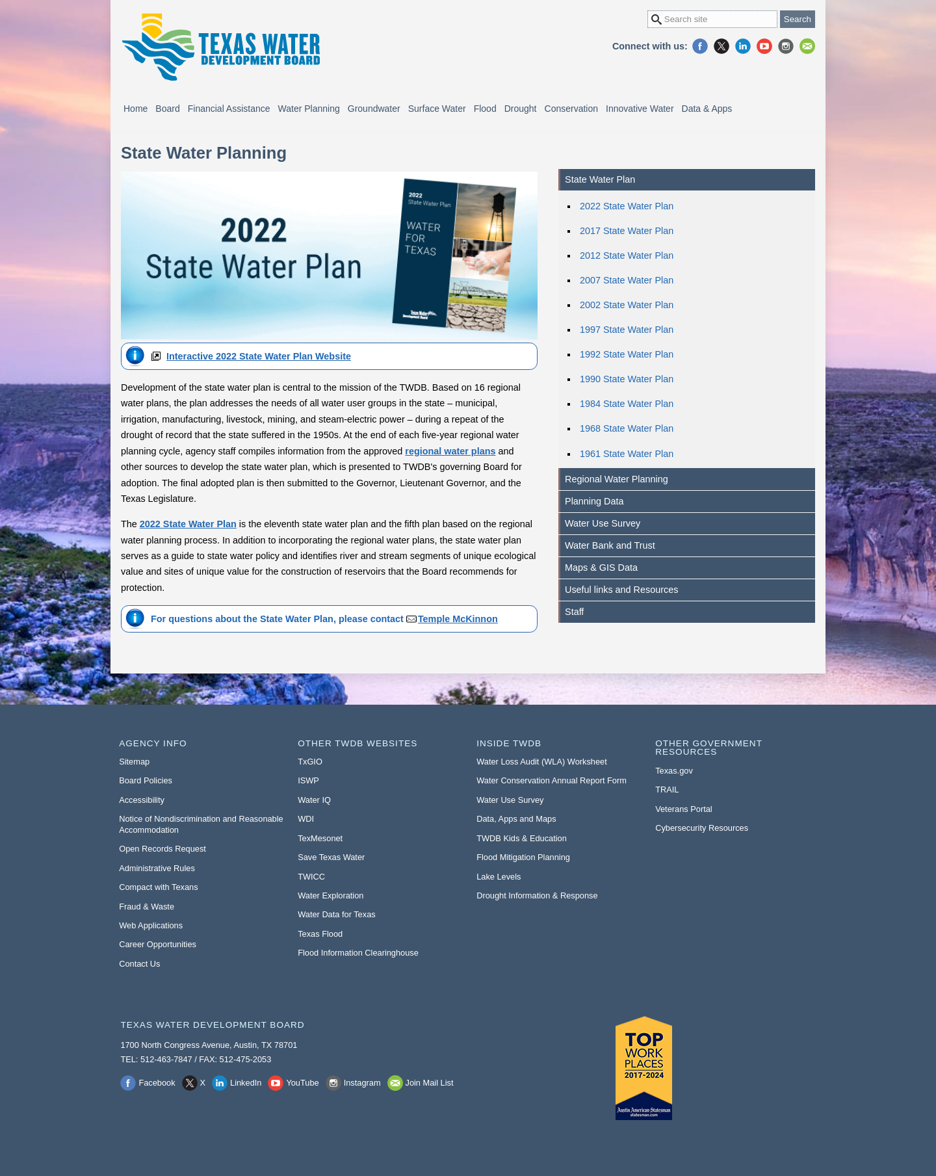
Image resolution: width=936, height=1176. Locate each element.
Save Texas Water (331, 857)
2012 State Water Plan (626, 255)
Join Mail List (807, 46)
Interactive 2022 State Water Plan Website (258, 356)
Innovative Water (640, 108)
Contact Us (139, 964)
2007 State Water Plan (626, 280)
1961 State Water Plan (626, 454)
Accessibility (141, 800)
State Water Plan (600, 179)
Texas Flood (320, 934)
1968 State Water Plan (626, 428)
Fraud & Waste (146, 906)
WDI (306, 819)
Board (167, 108)
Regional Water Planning (616, 479)
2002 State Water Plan (626, 305)
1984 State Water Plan (626, 404)
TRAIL (667, 789)
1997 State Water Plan (626, 329)
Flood (485, 108)
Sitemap (134, 761)
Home (136, 108)
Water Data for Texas (336, 914)
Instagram (786, 46)
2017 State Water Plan (626, 231)
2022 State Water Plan (626, 206)
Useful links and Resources (621, 589)
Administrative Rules (157, 868)
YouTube (764, 46)
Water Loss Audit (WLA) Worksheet (541, 761)
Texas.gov (674, 771)
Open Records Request (162, 849)
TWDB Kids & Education (521, 838)
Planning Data (594, 501)
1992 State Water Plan (626, 354)
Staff (574, 612)
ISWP (308, 780)
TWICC (311, 877)
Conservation (572, 108)
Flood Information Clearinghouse (358, 953)
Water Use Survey (602, 523)
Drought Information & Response (536, 895)
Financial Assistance (229, 108)
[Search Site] (712, 19)
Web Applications (151, 925)
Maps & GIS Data (601, 567)
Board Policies (145, 780)
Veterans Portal (683, 809)
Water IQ (314, 800)
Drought (520, 108)
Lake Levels (498, 877)
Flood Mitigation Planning (523, 857)
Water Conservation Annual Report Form (551, 780)
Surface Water (437, 108)
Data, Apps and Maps (516, 819)
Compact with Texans (158, 887)
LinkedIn (743, 46)
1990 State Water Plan (626, 379)
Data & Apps (707, 108)
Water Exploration (330, 895)
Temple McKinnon (458, 619)
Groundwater (374, 108)
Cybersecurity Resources (701, 828)
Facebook (700, 46)
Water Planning (309, 108)
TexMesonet (320, 838)
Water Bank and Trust (610, 545)
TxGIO (310, 761)
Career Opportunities (157, 944)
